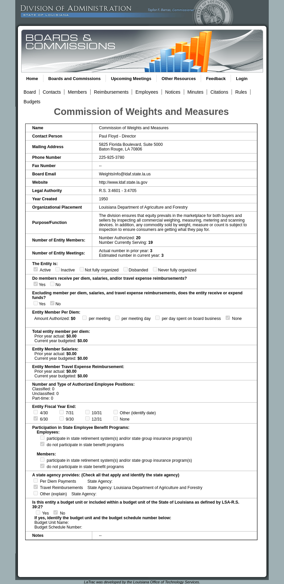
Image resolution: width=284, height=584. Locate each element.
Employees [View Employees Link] (146, 92)
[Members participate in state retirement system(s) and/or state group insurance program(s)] (42, 459)
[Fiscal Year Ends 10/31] (87, 412)
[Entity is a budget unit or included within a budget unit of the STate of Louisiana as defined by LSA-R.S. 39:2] (38, 512)
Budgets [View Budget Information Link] (32, 101)
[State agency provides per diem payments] (36, 480)
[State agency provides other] (36, 493)
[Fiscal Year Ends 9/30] (61, 418)
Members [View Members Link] (77, 92)
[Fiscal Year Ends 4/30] (36, 412)
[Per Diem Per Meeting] (84, 318)
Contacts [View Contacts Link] (52, 92)
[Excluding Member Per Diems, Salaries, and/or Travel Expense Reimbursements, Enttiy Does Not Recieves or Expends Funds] (52, 303)
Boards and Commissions (74, 78)
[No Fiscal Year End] (115, 418)
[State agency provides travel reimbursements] (36, 487)
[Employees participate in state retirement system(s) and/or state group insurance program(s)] (42, 438)
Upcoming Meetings (131, 78)
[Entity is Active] (36, 269)
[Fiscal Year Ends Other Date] (115, 412)
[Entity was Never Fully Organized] (155, 269)
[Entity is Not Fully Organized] (82, 269)
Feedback (216, 78)
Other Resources (179, 78)
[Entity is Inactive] (57, 269)
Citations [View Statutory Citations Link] (219, 92)
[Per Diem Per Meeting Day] (117, 318)
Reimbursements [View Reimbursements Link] (111, 92)
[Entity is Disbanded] (125, 269)
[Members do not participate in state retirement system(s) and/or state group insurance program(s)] (42, 466)
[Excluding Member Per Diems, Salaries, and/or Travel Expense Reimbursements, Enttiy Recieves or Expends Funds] (36, 303)
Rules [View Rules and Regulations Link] (241, 92)
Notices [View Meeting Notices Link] (172, 92)
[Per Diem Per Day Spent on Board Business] (157, 318)
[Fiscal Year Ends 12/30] (87, 418)
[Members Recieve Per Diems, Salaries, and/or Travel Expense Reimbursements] (36, 284)
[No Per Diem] (228, 318)
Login (242, 78)
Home (32, 78)
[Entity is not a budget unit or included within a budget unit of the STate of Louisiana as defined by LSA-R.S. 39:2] (55, 512)
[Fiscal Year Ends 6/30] (36, 418)
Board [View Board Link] (30, 92)
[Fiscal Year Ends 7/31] (61, 412)
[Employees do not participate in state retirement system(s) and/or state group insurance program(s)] (42, 444)
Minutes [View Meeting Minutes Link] (195, 92)
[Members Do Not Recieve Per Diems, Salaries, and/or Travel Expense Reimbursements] (52, 284)
